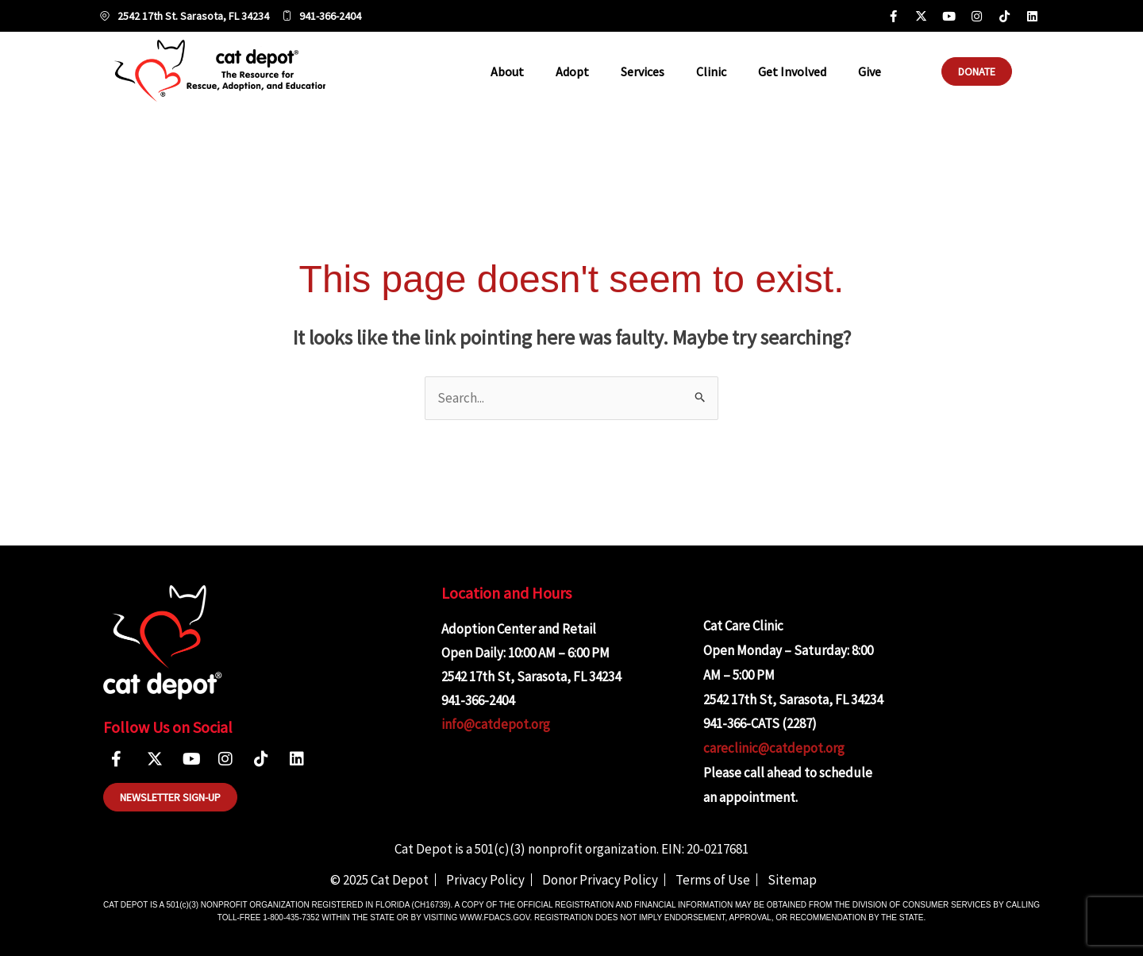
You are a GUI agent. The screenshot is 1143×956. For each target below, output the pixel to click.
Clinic (711, 71)
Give (869, 71)
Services (642, 71)
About (507, 71)
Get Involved (792, 71)
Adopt (572, 71)
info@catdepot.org (495, 724)
